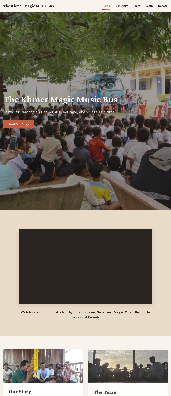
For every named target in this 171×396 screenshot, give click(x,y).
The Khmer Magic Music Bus (28, 6)
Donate (163, 5)
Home (106, 5)
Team (136, 5)
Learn (149, 5)
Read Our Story (18, 124)
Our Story (121, 5)
